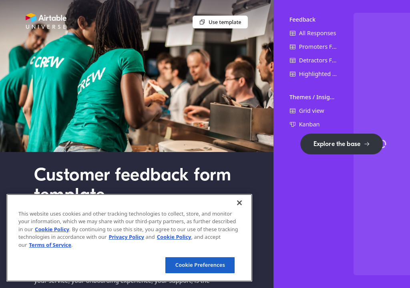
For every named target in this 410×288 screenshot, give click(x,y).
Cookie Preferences (200, 264)
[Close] (239, 203)
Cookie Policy (52, 229)
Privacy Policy (126, 236)
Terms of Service (50, 244)
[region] (129, 238)
